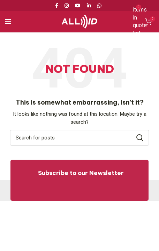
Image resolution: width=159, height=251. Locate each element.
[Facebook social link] (57, 5)
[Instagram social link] (66, 5)
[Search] (79, 138)
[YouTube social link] (78, 5)
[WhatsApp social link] (99, 5)
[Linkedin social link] (89, 5)
